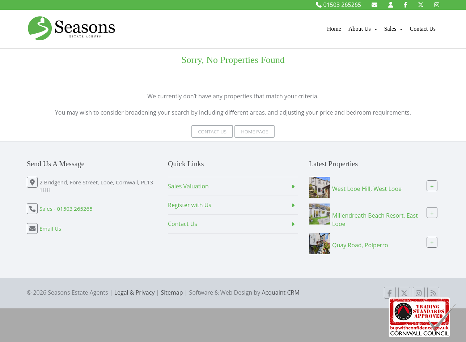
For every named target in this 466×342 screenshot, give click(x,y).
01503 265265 (338, 5)
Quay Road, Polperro (360, 245)
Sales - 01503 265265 (66, 208)
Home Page (254, 131)
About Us (362, 29)
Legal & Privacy (134, 292)
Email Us (50, 228)
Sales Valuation (188, 186)
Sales (393, 29)
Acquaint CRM (280, 292)
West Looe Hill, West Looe (367, 189)
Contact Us (423, 29)
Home (334, 29)
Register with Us (189, 205)
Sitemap (172, 292)
